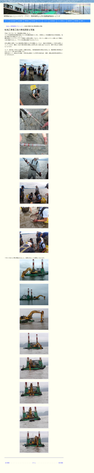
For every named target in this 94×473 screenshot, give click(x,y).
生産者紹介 (52, 21)
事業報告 (27, 21)
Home (7, 26)
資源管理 (70, 21)
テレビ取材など (61, 21)
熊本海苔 (33, 21)
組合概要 (20, 21)
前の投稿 (61, 462)
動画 (82, 21)
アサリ (39, 21)
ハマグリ (45, 21)
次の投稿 (7, 462)
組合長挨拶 (13, 21)
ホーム (6, 21)
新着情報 (76, 21)
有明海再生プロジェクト (17, 26)
